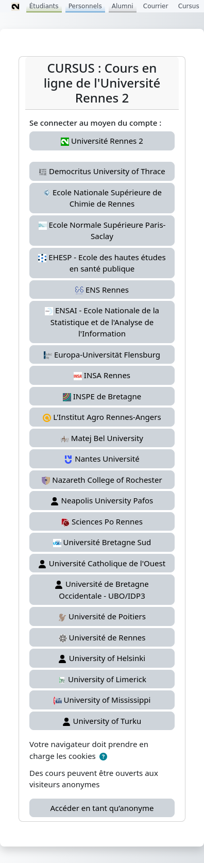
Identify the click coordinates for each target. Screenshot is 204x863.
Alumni (122, 6)
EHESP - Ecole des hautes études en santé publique (101, 263)
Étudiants (44, 6)
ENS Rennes (102, 289)
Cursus (188, 6)
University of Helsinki (102, 658)
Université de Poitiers (102, 616)
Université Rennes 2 (102, 141)
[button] (103, 756)
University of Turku (102, 721)
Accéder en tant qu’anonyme (102, 808)
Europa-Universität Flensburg (102, 354)
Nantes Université (101, 458)
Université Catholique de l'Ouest (102, 563)
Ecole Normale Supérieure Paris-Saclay (102, 230)
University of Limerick (102, 679)
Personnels (85, 6)
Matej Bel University (102, 438)
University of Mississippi (102, 700)
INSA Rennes (102, 375)
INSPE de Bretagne (102, 396)
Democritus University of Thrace (102, 171)
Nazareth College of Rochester (102, 480)
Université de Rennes (102, 637)
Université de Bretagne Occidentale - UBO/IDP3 (102, 590)
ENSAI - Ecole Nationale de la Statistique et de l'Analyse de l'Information (102, 322)
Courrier (155, 6)
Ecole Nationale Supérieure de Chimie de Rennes (102, 198)
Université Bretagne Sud (102, 542)
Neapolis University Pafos (102, 500)
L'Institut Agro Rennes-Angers (102, 417)
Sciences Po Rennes (102, 521)
